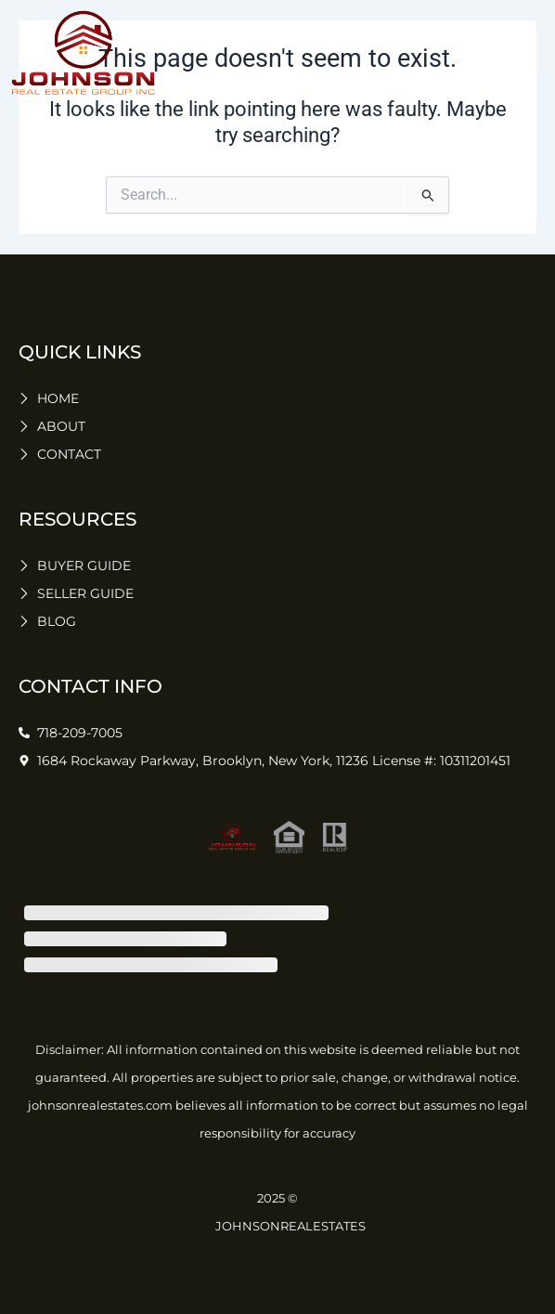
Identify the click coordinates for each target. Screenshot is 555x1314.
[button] (527, 53)
